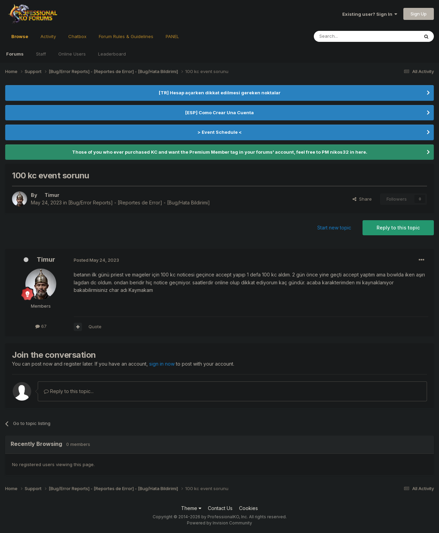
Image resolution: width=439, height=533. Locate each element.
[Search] (349, 36)
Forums (15, 54)
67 (41, 326)
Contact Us (220, 508)
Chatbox (77, 36)
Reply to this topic (398, 227)
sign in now (162, 364)
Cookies (248, 508)
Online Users (72, 54)
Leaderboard (112, 54)
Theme (191, 508)
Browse (19, 39)
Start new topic (334, 227)
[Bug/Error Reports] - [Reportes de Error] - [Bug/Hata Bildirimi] (139, 202)
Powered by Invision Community (219, 522)
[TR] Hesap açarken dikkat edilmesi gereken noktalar (220, 92)
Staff (41, 54)
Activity (48, 36)
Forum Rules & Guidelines (126, 36)
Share (362, 199)
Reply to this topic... (69, 391)
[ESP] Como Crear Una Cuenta (219, 112)
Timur (46, 259)
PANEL (172, 36)
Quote (95, 326)
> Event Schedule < (220, 132)
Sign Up (419, 13)
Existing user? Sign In (369, 14)
